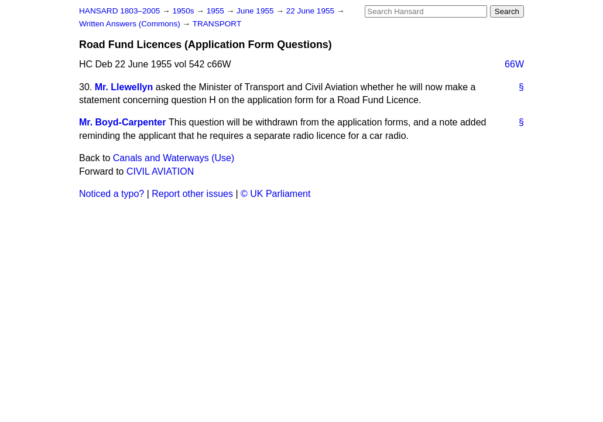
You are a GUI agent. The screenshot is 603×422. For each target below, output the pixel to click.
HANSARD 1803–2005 (119, 10)
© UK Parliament (275, 194)
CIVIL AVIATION (160, 171)
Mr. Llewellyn (124, 87)
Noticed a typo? (111, 194)
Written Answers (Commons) (131, 23)
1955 (217, 10)
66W (514, 64)
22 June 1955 (311, 10)
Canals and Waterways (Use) (173, 158)
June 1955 (256, 10)
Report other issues (192, 194)
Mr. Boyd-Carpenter (122, 122)
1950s (184, 10)
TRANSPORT (217, 23)
